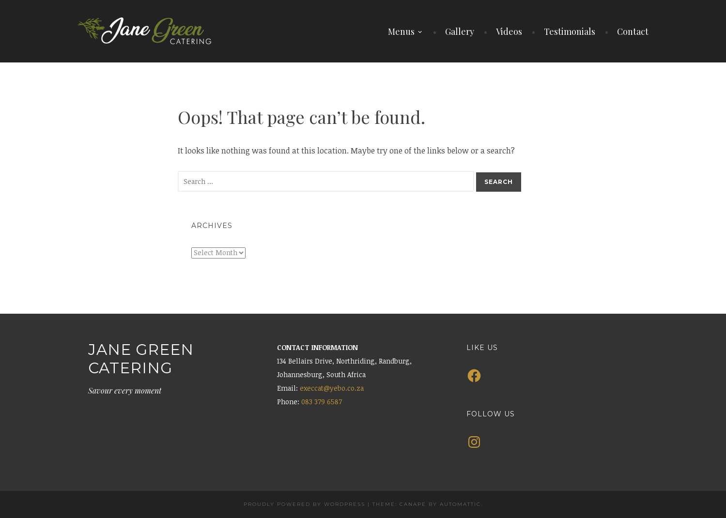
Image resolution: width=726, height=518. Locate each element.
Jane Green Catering (141, 358)
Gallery (459, 31)
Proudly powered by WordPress (304, 504)
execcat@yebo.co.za (332, 388)
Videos (509, 31)
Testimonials (569, 31)
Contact (633, 31)
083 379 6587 (321, 401)
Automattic (460, 504)
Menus (401, 31)
